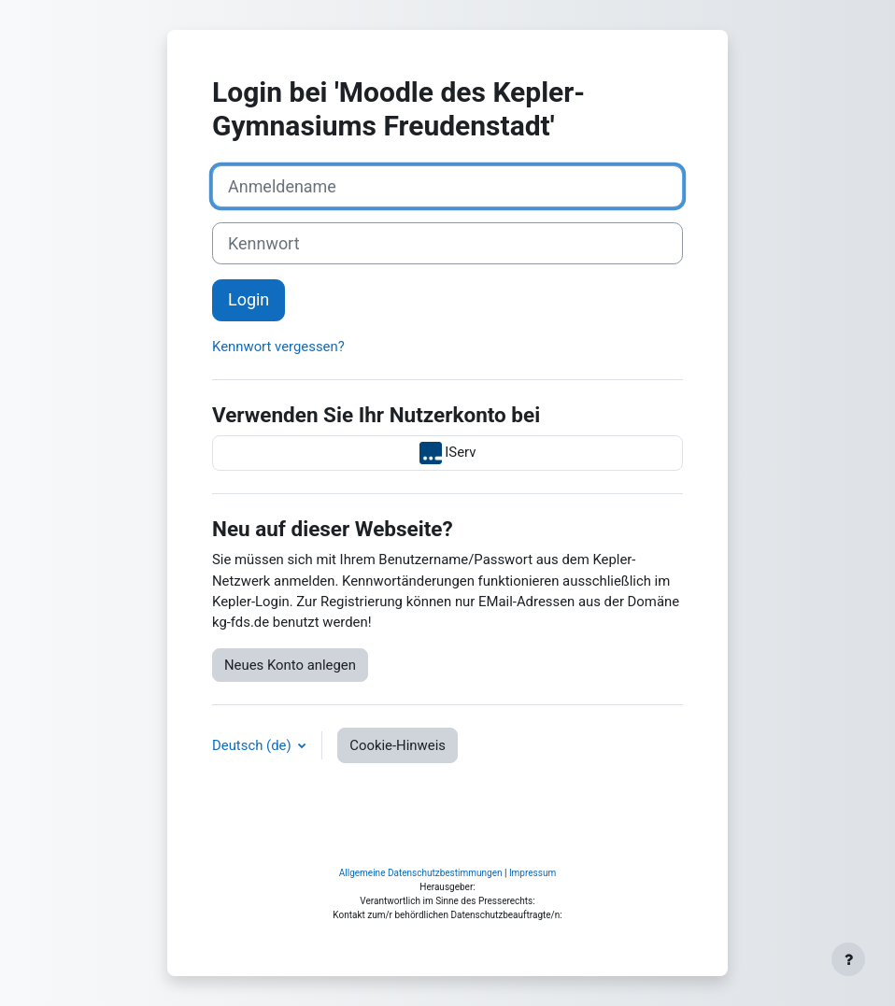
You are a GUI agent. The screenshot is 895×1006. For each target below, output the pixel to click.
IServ (447, 453)
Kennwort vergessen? (278, 346)
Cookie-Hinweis (397, 745)
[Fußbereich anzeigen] (848, 959)
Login (248, 299)
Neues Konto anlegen (290, 665)
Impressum (532, 873)
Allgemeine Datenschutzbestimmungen (421, 873)
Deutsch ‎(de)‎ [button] (253, 745)
